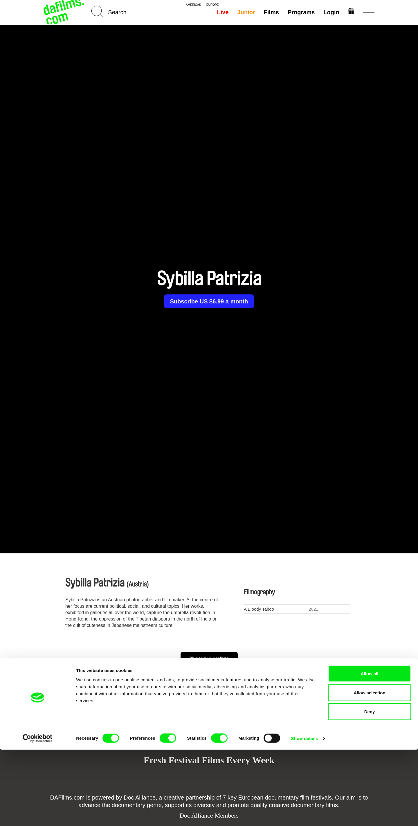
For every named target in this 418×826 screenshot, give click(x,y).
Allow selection (369, 768)
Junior (245, 12)
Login (330, 12)
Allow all (370, 749)
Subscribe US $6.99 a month (209, 301)
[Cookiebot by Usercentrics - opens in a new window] (37, 814)
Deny (369, 787)
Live (222, 12)
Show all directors (209, 659)
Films (270, 12)
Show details (304, 814)
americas (193, 4)
